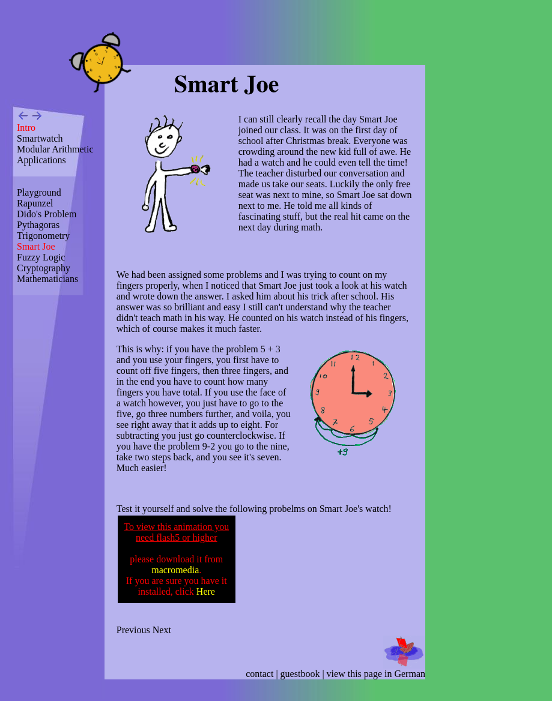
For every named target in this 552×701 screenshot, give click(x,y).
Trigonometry (43, 235)
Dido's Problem (46, 214)
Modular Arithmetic (55, 149)
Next (162, 630)
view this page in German (376, 674)
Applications (41, 160)
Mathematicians (47, 279)
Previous (133, 630)
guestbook (300, 674)
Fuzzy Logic (41, 257)
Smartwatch (39, 138)
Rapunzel (35, 203)
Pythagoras (38, 225)
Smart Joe (36, 246)
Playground (39, 192)
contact (259, 674)
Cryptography (43, 268)
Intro (26, 127)
